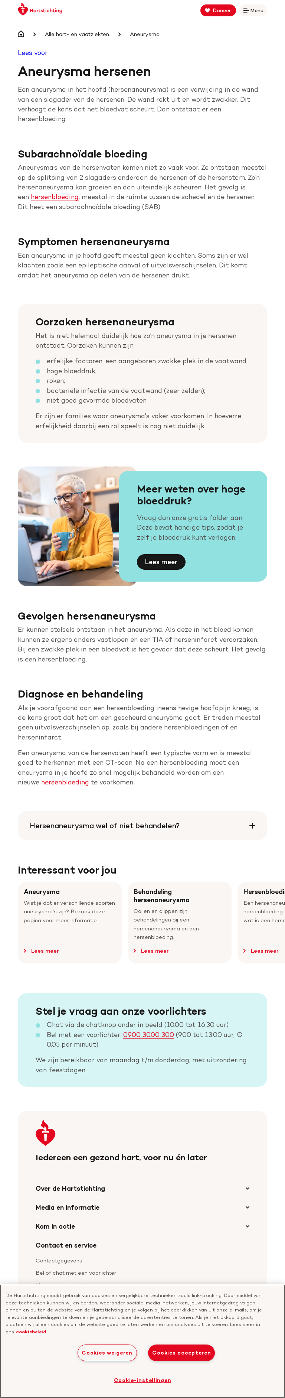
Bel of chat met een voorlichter (76, 1272)
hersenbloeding (55, 197)
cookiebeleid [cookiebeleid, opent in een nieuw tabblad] (31, 1331)
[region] (142, 1341)
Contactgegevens (59, 1260)
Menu (254, 11)
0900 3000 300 (148, 1034)
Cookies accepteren (181, 1352)
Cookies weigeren (107, 1352)
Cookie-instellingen (142, 1380)
